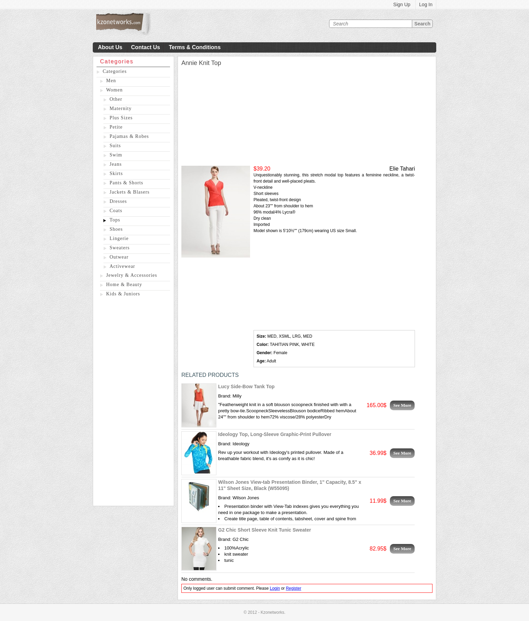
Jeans (116, 164)
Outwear (119, 257)
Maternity (121, 108)
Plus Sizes (121, 117)
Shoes (116, 229)
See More (402, 405)
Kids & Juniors (123, 293)
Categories (115, 71)
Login (275, 588)
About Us (110, 47)
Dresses (118, 201)
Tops (115, 219)
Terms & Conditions (195, 47)
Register (293, 588)
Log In (425, 4)
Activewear (122, 266)
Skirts (116, 173)
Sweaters (120, 247)
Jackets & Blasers (130, 192)
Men (111, 80)
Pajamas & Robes (129, 136)
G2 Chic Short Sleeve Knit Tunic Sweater (264, 530)
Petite (116, 127)
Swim (116, 154)
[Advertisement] (133, 402)
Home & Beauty (124, 284)
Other (116, 99)
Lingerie (119, 238)
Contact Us (145, 47)
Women (114, 89)
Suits (115, 145)
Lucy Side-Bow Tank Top (246, 386)
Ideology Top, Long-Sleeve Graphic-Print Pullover (274, 434)
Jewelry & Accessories (131, 275)
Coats (116, 210)
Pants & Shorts (126, 182)
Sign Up (401, 4)
